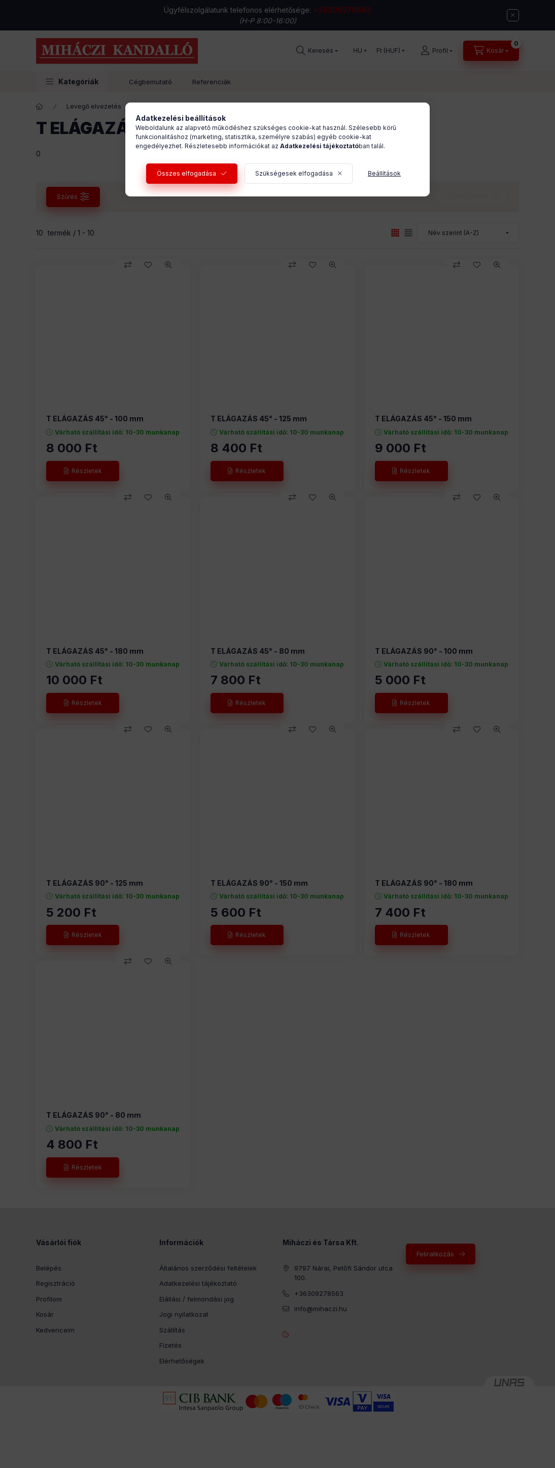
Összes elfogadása (186, 173)
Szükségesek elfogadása (294, 173)
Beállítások (384, 173)
